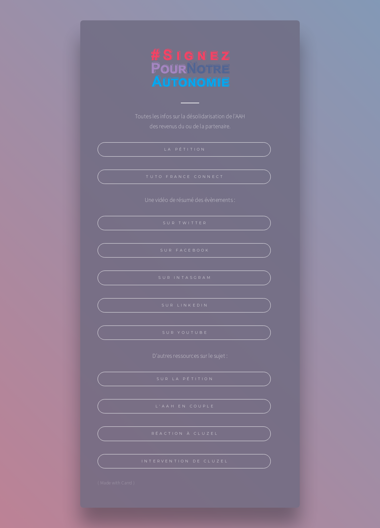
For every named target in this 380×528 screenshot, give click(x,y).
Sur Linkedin (185, 306)
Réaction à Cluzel (185, 435)
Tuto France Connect (185, 178)
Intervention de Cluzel (185, 462)
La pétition (185, 151)
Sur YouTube (185, 334)
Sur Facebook (185, 252)
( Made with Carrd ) (116, 484)
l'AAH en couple (185, 407)
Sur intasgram (185, 279)
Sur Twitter (185, 224)
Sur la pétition (185, 380)
